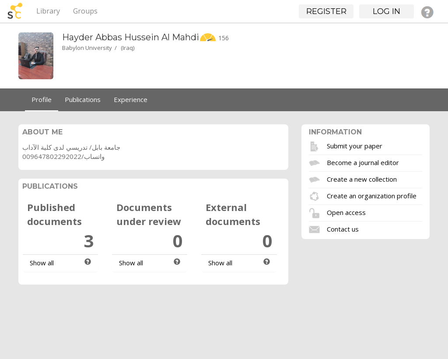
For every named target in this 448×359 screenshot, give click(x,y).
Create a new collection (362, 178)
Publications (83, 99)
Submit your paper (354, 145)
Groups (85, 11)
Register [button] (326, 11)
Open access (346, 212)
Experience (130, 99)
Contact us (343, 228)
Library (48, 11)
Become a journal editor (363, 162)
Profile (42, 99)
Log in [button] (386, 11)
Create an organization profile (371, 195)
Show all (42, 262)
